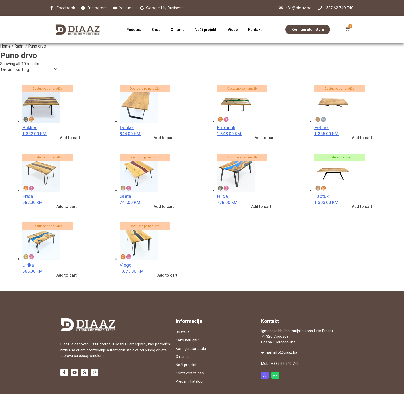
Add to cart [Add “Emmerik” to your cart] (265, 137)
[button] (307, 29)
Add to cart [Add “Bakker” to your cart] (70, 137)
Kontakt (255, 29)
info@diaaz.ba (285, 352)
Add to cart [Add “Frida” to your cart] (66, 206)
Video (233, 29)
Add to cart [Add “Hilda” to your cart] (261, 206)
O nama (178, 29)
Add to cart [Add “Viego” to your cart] (167, 275)
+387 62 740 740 (285, 363)
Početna (133, 29)
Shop (156, 29)
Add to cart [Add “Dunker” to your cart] (164, 137)
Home (5, 46)
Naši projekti (206, 29)
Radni (19, 46)
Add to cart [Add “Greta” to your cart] (164, 206)
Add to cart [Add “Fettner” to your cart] (362, 137)
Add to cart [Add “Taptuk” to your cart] (362, 206)
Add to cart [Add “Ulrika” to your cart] (66, 275)
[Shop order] (28, 69)
